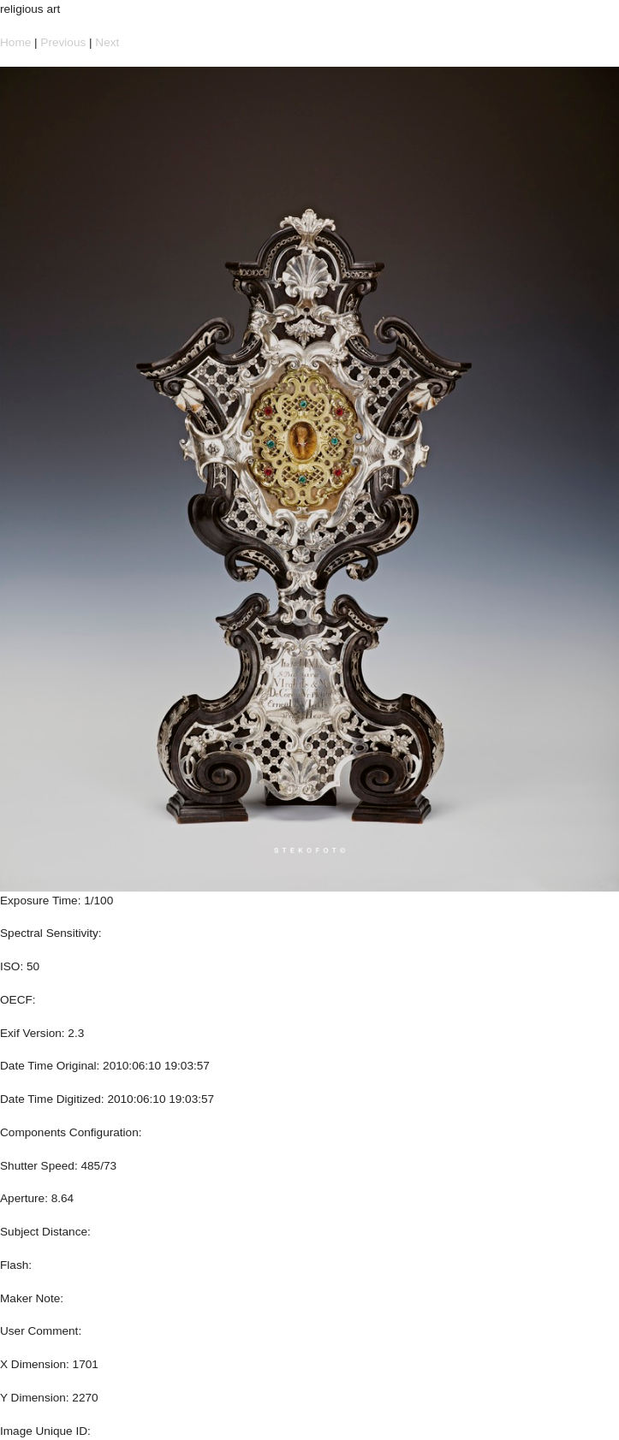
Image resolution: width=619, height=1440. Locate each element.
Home (15, 42)
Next (107, 42)
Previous (63, 42)
